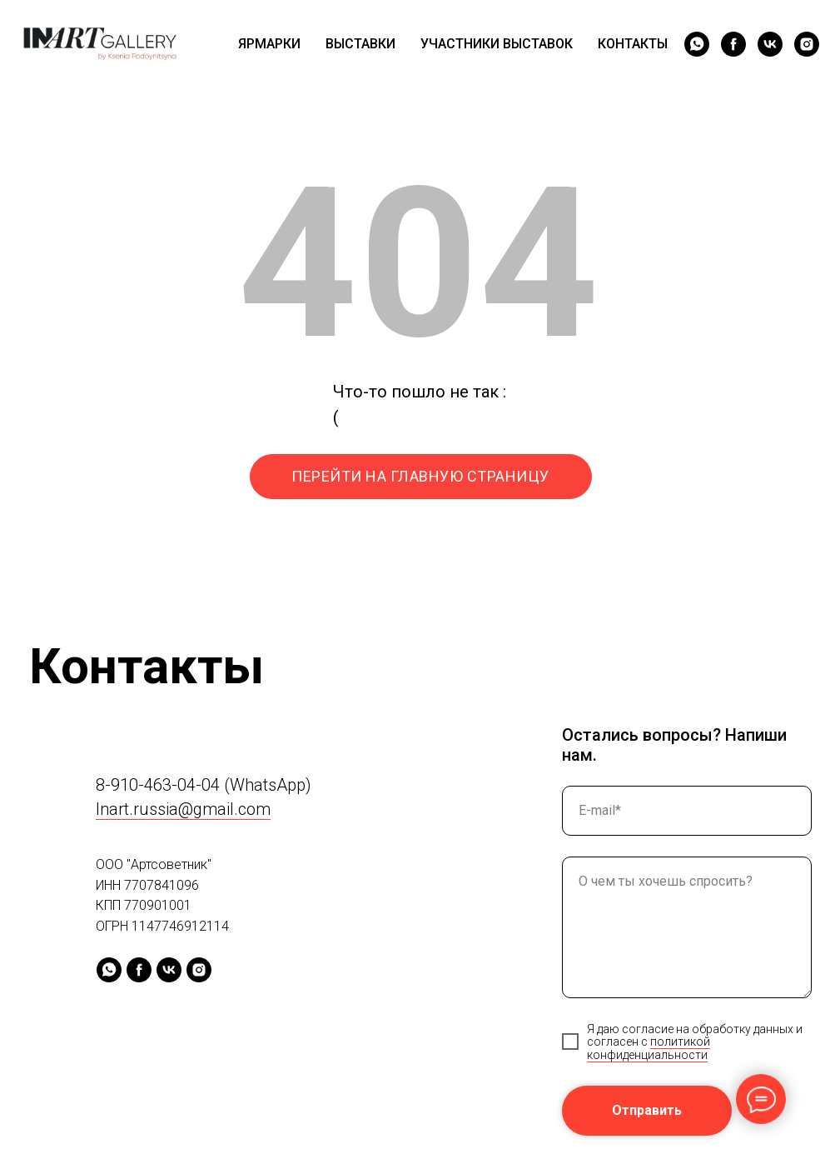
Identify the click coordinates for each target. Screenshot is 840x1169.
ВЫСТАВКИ (360, 44)
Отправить (647, 1110)
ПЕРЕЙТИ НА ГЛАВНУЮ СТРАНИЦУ (420, 476)
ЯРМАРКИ (269, 44)
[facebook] (733, 44)
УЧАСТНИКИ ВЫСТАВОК (496, 44)
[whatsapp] (696, 44)
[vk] (770, 44)
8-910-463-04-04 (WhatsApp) (203, 785)
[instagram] (806, 44)
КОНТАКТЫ (633, 44)
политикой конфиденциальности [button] (648, 1048)
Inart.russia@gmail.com (183, 809)
